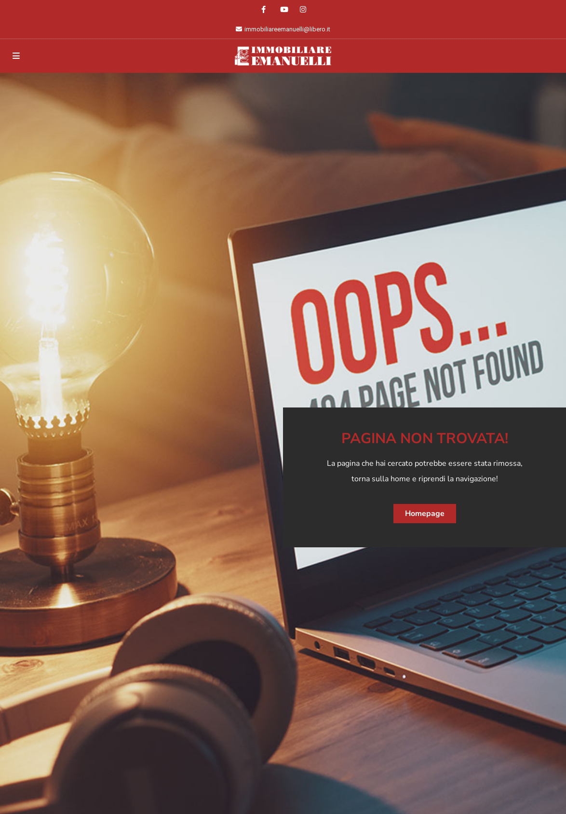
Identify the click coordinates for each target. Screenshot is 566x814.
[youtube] (283, 9)
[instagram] (303, 9)
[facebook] (263, 9)
